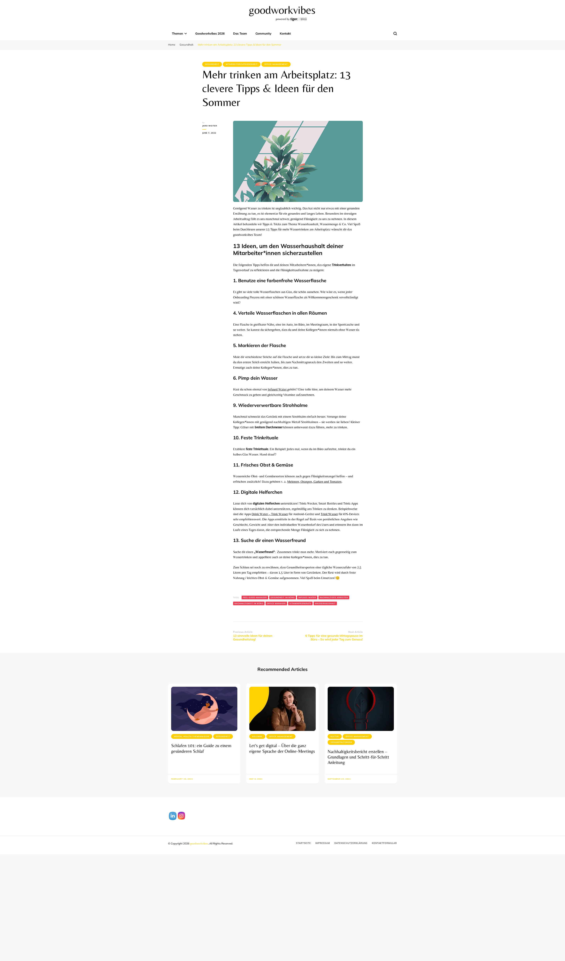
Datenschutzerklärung (350, 843)
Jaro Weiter (209, 126)
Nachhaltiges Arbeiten (334, 597)
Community (263, 33)
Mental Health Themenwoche (191, 736)
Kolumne (257, 736)
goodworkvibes (199, 843)
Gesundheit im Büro (283, 597)
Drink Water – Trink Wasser (270, 514)
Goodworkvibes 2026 (210, 33)
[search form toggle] (395, 33)
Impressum (322, 843)
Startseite (303, 843)
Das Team (240, 33)
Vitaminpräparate (300, 603)
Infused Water (277, 389)
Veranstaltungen (341, 742)
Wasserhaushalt (325, 603)
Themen (177, 33)
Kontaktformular (384, 843)
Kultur (335, 736)
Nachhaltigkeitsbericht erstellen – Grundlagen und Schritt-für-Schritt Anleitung (358, 757)
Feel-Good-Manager (255, 597)
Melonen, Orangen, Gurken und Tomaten (314, 481)
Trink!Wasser (329, 514)
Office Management (276, 64)
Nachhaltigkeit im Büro (248, 603)
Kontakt (285, 33)
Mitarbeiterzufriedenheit (242, 64)
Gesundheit (212, 64)
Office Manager (276, 603)
